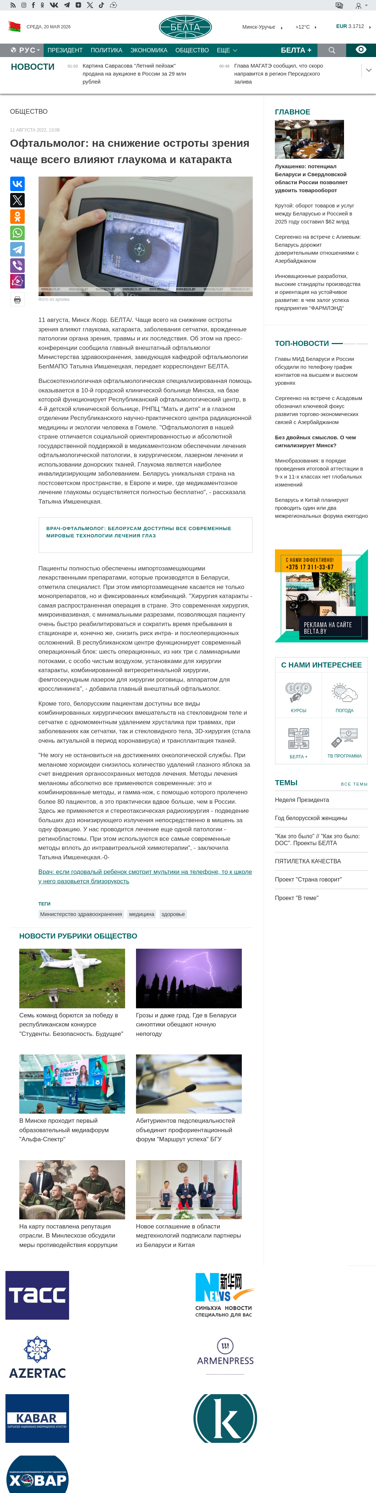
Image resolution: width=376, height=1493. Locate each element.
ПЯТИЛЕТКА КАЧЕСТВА (308, 861)
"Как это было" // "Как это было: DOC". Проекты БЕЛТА (317, 839)
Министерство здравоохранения (81, 914)
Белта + (296, 50)
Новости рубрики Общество (78, 936)
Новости (33, 67)
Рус (27, 50)
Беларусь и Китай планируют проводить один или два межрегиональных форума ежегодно (321, 508)
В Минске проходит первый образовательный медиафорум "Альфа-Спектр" (64, 1130)
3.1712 (350, 26)
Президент (65, 50)
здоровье (173, 914)
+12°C (302, 27)
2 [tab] (349, 340)
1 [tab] (337, 340)
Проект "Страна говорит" (308, 879)
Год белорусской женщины (311, 818)
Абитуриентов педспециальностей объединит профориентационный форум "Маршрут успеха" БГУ (185, 1130)
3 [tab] (362, 340)
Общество (192, 50)
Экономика (149, 50)
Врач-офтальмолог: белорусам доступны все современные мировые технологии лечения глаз (139, 532)
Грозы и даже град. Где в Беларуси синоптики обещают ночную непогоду (186, 1024)
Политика (107, 50)
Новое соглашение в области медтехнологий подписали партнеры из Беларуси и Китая (188, 1235)
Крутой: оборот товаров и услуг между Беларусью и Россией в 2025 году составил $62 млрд (314, 213)
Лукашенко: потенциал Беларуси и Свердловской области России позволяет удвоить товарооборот (311, 178)
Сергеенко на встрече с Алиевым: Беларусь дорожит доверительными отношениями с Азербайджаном (318, 249)
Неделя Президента (302, 800)
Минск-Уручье (259, 26)
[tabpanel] (321, 438)
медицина (141, 914)
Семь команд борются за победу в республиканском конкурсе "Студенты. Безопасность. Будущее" (71, 1024)
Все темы (354, 784)
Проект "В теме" (297, 898)
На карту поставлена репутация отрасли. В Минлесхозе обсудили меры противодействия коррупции (68, 1235)
